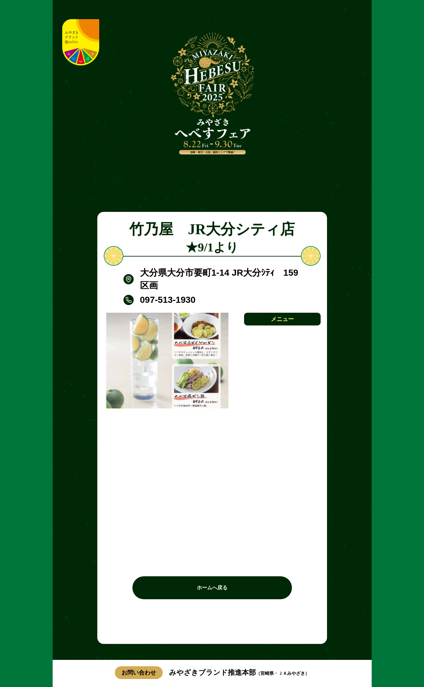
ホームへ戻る (212, 587)
